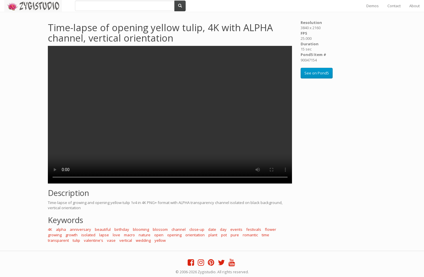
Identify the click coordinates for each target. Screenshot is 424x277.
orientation (195, 234)
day (223, 229)
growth (71, 234)
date (212, 229)
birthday (121, 229)
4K (50, 229)
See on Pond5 (316, 73)
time (265, 234)
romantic (250, 234)
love (116, 234)
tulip (76, 240)
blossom (160, 229)
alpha (61, 229)
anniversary (80, 229)
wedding (143, 240)
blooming (141, 229)
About (414, 5)
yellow (160, 240)
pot (224, 234)
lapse (104, 234)
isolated (88, 234)
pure (235, 234)
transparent (58, 240)
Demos (372, 5)
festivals (253, 229)
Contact (394, 5)
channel (179, 229)
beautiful (103, 229)
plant (212, 234)
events (236, 229)
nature (144, 234)
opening (174, 234)
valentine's (93, 240)
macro (129, 234)
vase (111, 240)
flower (270, 229)
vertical (125, 240)
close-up (196, 229)
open (158, 234)
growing (55, 234)
